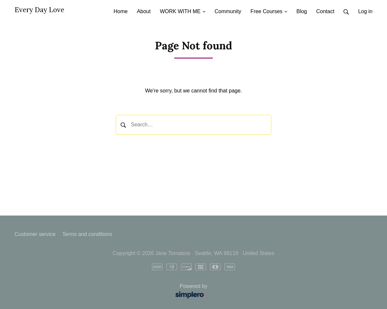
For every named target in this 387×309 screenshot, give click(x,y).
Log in (365, 11)
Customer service (35, 234)
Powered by (113, 291)
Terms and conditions (87, 234)
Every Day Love (39, 9)
